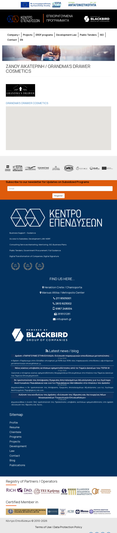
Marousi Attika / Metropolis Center (62, 292)
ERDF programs (44, 34)
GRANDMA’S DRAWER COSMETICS (27, 103)
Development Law (66, 34)
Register (58, 195)
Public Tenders (88, 34)
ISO (102, 34)
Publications (17, 465)
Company (13, 34)
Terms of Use (43, 527)
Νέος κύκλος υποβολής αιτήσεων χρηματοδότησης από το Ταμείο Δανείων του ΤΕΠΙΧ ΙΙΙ (62, 367)
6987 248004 (64, 308)
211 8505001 (63, 298)
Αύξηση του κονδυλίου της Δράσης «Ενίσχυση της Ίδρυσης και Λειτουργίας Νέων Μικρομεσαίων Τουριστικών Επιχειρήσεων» (62, 396)
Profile (14, 422)
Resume (15, 427)
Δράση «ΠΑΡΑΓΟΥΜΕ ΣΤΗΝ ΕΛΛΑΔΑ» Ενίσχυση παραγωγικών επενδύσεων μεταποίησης (62, 355)
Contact (12, 39)
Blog (12, 460)
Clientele (15, 432)
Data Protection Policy (67, 527)
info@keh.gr (63, 319)
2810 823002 (63, 303)
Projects (27, 34)
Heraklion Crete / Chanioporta (62, 287)
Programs (15, 436)
